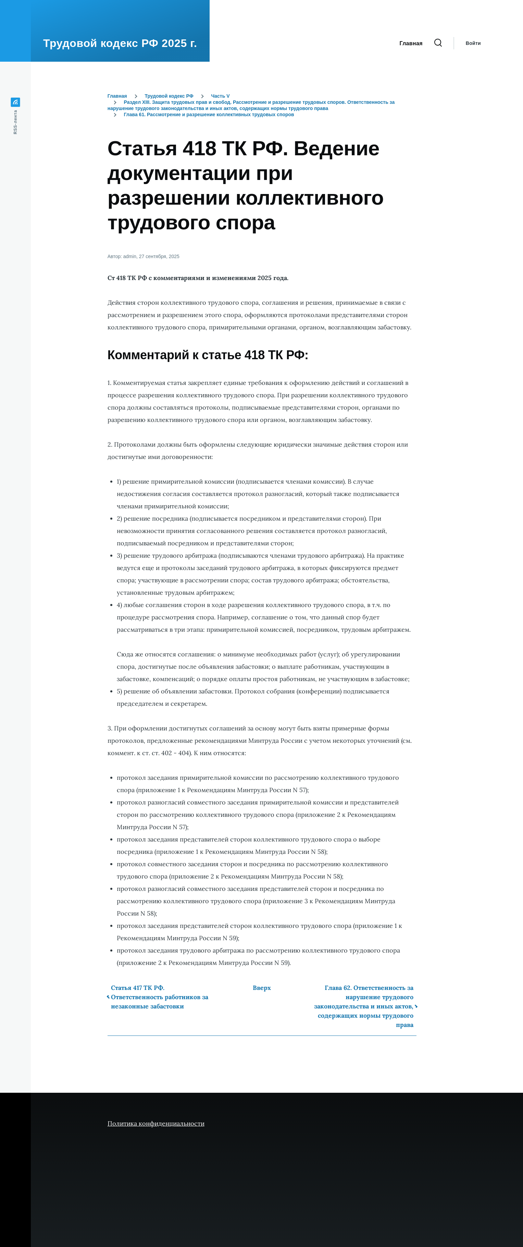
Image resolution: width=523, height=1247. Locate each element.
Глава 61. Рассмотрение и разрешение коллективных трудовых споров (209, 114)
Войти (473, 43)
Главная (117, 96)
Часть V (220, 96)
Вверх (262, 988)
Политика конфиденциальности (156, 1123)
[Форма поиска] (438, 43)
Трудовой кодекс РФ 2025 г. (120, 43)
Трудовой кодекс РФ (169, 96)
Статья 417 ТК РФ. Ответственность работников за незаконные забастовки (159, 997)
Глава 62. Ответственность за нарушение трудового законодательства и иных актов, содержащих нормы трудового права (363, 1006)
